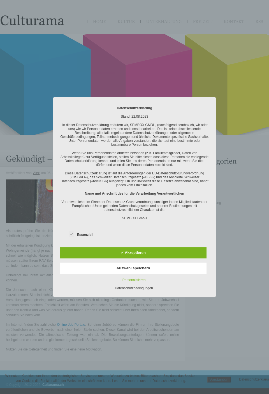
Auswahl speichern (133, 268)
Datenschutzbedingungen (134, 288)
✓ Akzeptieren (133, 253)
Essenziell (81, 234)
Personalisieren (134, 280)
